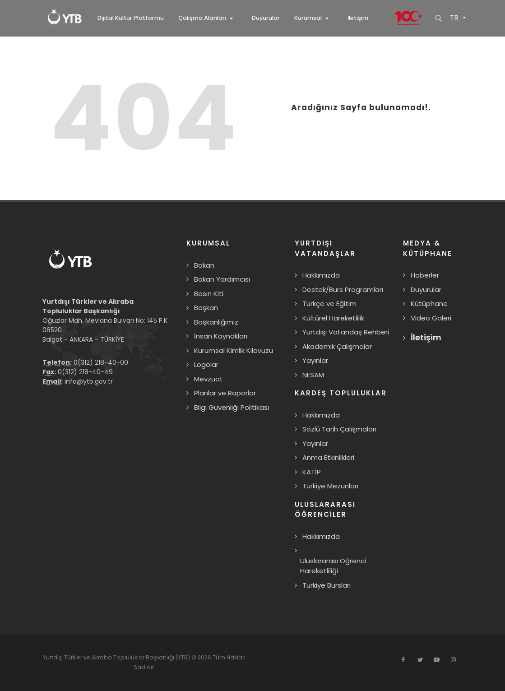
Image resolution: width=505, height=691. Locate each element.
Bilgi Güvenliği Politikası (231, 407)
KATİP (311, 472)
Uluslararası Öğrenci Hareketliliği (333, 566)
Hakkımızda (321, 275)
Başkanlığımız (216, 322)
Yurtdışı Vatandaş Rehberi (345, 332)
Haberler (425, 275)
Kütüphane (429, 303)
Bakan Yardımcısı (222, 279)
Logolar (206, 364)
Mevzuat (208, 379)
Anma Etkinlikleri (328, 457)
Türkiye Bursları (326, 585)
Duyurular (426, 289)
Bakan (204, 265)
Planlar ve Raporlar (225, 393)
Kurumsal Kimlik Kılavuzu (233, 350)
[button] (207, 18)
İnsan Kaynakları (220, 336)
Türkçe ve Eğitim (329, 303)
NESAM (313, 375)
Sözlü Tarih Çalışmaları (339, 429)
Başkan (206, 307)
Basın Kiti (208, 293)
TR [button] (454, 18)
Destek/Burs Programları (342, 289)
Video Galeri (431, 318)
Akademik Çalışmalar (337, 346)
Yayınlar (315, 360)
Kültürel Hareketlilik (333, 318)
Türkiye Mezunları (330, 486)
